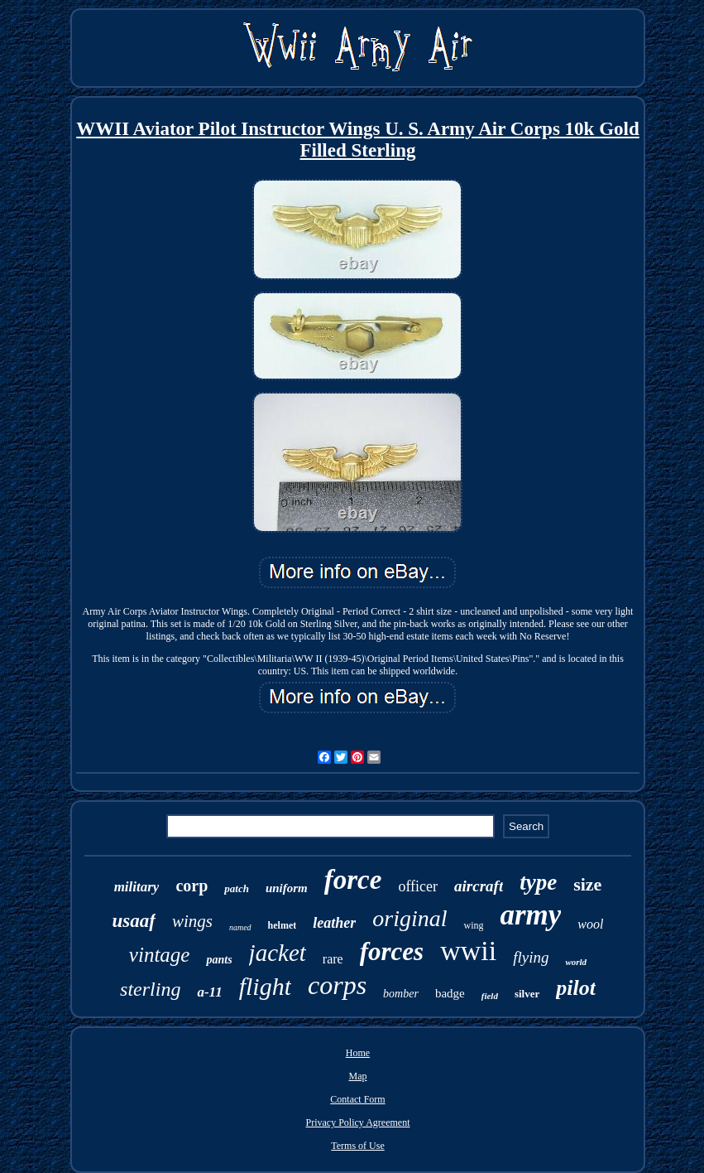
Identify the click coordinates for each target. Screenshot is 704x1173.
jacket (277, 952)
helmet (282, 925)
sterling (150, 989)
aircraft (478, 886)
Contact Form (357, 1099)
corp (191, 885)
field (489, 996)
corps (337, 985)
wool (590, 924)
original (409, 918)
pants (219, 959)
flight (265, 986)
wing (473, 925)
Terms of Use (357, 1145)
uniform (287, 888)
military (137, 887)
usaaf (133, 920)
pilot (576, 988)
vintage (159, 955)
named (240, 927)
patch (236, 888)
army (530, 915)
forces (392, 951)
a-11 (209, 992)
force (353, 880)
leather (334, 923)
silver (527, 993)
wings (192, 921)
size (587, 884)
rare (333, 959)
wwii (468, 950)
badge (450, 993)
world (576, 962)
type (538, 882)
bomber (401, 993)
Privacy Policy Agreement (358, 1122)
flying (530, 957)
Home (358, 1053)
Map (357, 1076)
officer (418, 886)
